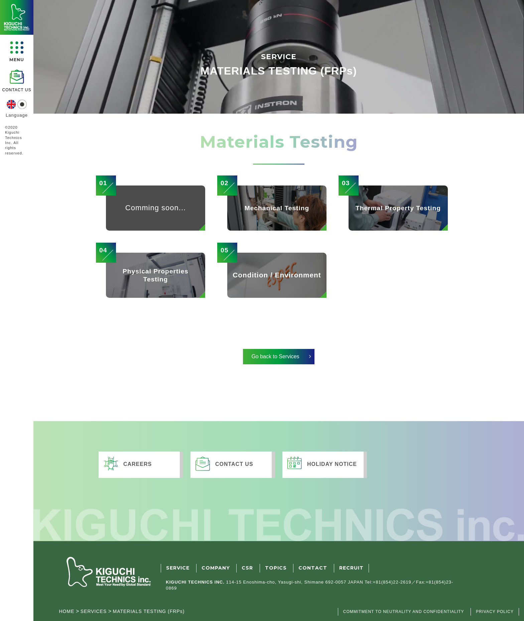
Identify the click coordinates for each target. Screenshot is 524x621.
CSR (247, 568)
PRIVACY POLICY (495, 611)
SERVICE (177, 568)
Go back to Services (275, 356)
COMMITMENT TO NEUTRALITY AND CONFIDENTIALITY (403, 611)
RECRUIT (351, 568)
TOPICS (276, 568)
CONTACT (312, 568)
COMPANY (216, 568)
